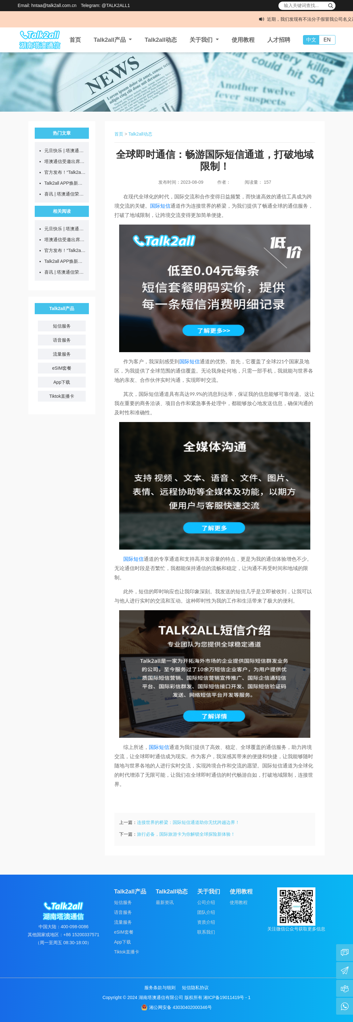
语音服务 (62, 340)
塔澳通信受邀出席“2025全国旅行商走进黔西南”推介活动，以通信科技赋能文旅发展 (65, 161)
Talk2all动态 (161, 40)
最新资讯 (165, 902)
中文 (311, 39)
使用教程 (243, 40)
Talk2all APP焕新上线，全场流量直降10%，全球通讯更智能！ (65, 183)
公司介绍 (206, 902)
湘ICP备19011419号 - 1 (226, 997)
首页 (75, 40)
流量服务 (62, 354)
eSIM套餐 (62, 368)
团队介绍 (206, 912)
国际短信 (160, 206)
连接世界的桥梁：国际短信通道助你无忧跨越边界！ (188, 822)
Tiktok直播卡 (62, 396)
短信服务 (62, 326)
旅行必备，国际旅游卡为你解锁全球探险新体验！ (186, 834)
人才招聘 (278, 40)
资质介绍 (206, 922)
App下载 (62, 382)
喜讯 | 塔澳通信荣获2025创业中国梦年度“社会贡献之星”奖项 (65, 193)
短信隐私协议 (195, 987)
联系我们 (206, 932)
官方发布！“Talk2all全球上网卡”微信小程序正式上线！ (65, 172)
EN (326, 39)
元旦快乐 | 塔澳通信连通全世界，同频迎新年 (65, 150)
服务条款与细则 (160, 987)
